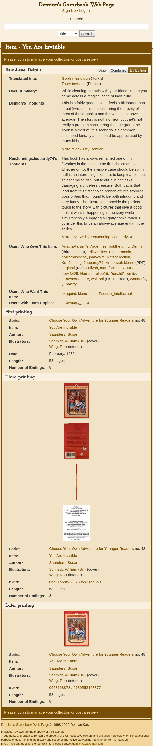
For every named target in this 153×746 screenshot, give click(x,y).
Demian (138, 246)
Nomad (86, 273)
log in (21, 59)
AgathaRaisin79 (75, 246)
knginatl (68, 268)
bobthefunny (119, 246)
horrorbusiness (74, 257)
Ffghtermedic (120, 252)
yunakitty (69, 284)
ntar (93, 293)
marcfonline (110, 268)
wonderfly (138, 279)
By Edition (138, 70)
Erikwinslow (97, 252)
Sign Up (69, 10)
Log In (84, 10)
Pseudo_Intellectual (115, 293)
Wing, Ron (58, 346)
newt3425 (70, 273)
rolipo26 (101, 273)
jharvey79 (97, 257)
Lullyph (92, 268)
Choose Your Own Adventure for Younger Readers (92, 320)
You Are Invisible (63, 327)
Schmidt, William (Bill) (68, 341)
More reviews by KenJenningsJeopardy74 (97, 237)
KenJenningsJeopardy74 (82, 262)
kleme (129, 262)
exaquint (69, 293)
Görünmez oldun (76, 78)
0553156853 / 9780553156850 (75, 581)
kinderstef (113, 262)
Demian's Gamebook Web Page (76, 5)
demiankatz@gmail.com (87, 743)
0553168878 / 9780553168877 (75, 687)
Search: (76, 19)
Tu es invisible (74, 83)
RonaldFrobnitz (123, 273)
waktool (97, 279)
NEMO (127, 268)
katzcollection (118, 257)
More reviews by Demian (82, 149)
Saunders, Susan (63, 334)
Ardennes (98, 246)
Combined (119, 70)
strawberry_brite (75, 279)
